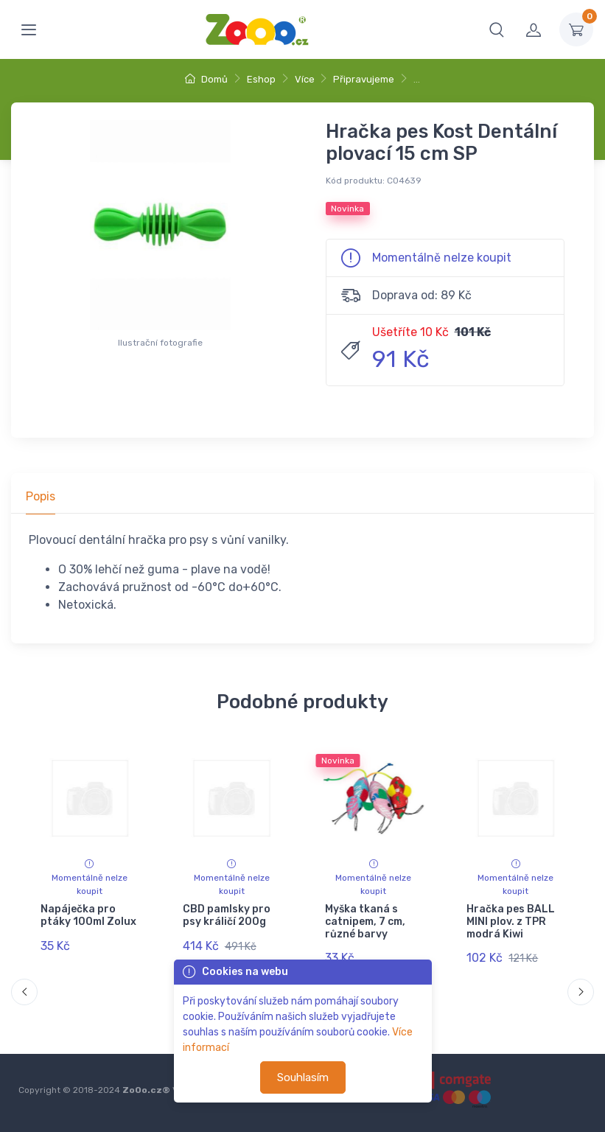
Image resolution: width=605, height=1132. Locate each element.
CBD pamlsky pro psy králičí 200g (226, 915)
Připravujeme (363, 79)
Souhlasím (303, 1077)
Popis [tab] (40, 496)
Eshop (261, 79)
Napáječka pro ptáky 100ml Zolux (88, 915)
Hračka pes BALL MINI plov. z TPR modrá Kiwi (510, 921)
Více (305, 79)
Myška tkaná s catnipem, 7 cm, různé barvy (364, 921)
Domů (206, 79)
